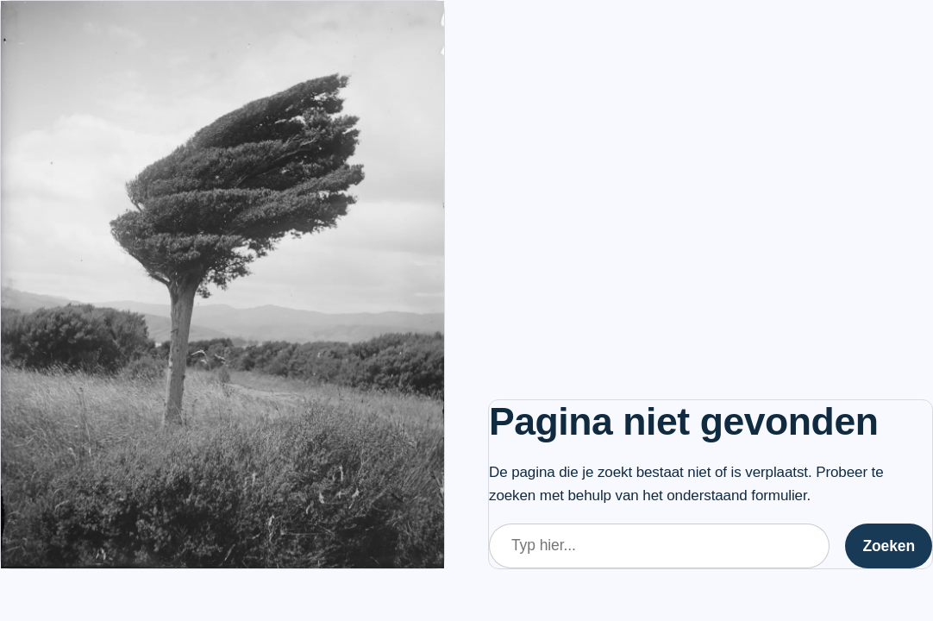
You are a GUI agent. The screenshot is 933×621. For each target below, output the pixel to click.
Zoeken (888, 546)
